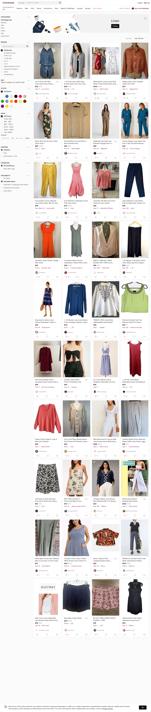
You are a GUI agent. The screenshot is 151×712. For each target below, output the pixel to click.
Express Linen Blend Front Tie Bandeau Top (72, 381)
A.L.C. (4, 61)
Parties (87, 8)
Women (19, 8)
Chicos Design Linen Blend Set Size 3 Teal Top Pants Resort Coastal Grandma (133, 142)
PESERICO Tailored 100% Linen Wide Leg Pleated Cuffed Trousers (134, 560)
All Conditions (8, 166)
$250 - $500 (7, 130)
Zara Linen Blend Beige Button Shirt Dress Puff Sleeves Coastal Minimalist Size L (76, 440)
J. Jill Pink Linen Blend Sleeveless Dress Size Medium (133, 381)
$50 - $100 (7, 124)
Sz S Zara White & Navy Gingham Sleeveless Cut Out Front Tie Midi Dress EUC (104, 381)
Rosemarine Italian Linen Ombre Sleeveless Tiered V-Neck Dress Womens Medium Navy (46, 321)
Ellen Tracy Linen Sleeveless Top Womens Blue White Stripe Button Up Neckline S (46, 619)
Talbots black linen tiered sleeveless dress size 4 (131, 619)
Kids (32, 8)
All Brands (6, 50)
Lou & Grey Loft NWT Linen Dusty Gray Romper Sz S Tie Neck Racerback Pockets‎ (44, 83)
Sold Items (6, 191)
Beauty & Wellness (68, 8)
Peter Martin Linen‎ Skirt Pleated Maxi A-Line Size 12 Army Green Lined (47, 560)
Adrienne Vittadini (9, 69)
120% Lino (6, 56)
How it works (124, 8)
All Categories (6, 20)
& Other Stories (8, 53)
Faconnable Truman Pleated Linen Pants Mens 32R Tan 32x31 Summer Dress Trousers (47, 202)
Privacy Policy (108, 709)
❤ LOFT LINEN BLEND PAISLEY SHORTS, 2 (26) (104, 619)
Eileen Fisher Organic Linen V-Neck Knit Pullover (46, 440)
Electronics (48, 8)
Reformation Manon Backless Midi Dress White (129, 500)
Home (39, 8)
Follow (115, 26)
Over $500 (6, 132)
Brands (79, 8)
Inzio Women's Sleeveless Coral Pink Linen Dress (76, 202)
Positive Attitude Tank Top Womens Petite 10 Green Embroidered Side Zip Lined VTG (133, 321)
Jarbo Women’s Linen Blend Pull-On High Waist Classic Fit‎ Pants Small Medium (133, 202)
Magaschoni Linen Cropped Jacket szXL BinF (132, 83)
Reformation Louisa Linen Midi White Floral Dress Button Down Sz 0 (105, 83)
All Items (5, 150)
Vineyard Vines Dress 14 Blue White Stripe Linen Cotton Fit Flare (75, 560)
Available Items (8, 181)
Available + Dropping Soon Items (14, 185)
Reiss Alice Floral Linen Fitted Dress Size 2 (46, 142)
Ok (143, 708)
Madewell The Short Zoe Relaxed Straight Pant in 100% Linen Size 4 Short (102, 142)
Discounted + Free (9, 156)
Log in (140, 3)
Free (4, 153)
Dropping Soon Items (10, 188)
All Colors (6, 91)
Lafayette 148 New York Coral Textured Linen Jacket (104, 202)
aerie (4, 72)
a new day (6, 58)
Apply (27, 138)
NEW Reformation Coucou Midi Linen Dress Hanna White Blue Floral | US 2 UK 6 (104, 440)
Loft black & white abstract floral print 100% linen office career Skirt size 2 (46, 500)
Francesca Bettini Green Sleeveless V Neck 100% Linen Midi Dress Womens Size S (75, 261)
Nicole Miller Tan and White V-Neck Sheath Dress (75, 142)
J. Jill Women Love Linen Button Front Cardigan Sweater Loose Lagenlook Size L (76, 321)
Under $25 (6, 119)
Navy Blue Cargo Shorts (73, 618)
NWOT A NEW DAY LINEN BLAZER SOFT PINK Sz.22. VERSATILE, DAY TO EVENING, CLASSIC (104, 261)
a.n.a (4, 64)
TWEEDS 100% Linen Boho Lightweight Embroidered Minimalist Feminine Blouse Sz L (104, 321)
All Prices (6, 116)
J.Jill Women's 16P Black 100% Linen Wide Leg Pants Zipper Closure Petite (133, 261)
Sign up (147, 3)
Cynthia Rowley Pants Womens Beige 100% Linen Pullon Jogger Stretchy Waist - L (134, 440)
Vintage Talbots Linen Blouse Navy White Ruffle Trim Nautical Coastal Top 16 (105, 500)
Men (26, 8)
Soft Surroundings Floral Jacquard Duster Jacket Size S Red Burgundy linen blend (46, 381)
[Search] (42, 3)
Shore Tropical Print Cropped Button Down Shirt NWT (101, 560)
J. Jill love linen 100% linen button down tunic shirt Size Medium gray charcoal (74, 83)
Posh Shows (97, 8)
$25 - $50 (6, 122)
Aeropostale (7, 74)
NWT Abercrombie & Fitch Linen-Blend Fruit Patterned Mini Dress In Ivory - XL (73, 500)
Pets (56, 8)
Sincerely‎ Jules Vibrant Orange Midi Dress (46, 261)
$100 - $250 (7, 127)
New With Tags (8, 169)
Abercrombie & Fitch (10, 66)
